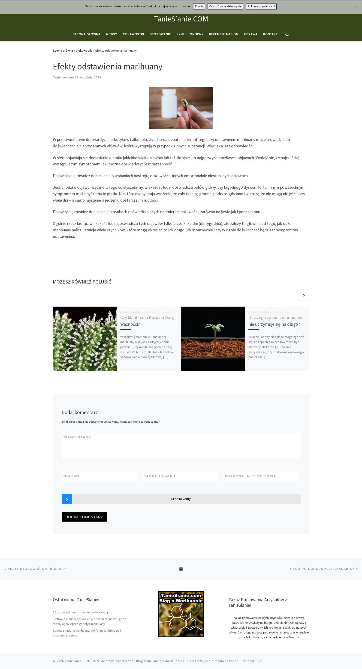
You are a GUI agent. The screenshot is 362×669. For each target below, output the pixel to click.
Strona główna (63, 50)
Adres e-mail (160, 476)
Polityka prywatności (261, 6)
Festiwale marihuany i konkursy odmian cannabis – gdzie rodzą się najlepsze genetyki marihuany (90, 621)
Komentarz (77, 437)
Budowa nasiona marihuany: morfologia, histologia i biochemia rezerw (87, 633)
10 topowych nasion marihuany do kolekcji (81, 612)
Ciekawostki (84, 50)
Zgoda (199, 6)
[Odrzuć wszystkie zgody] (356, 7)
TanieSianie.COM (77, 661)
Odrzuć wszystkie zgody (225, 6)
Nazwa (71, 476)
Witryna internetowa (250, 476)
